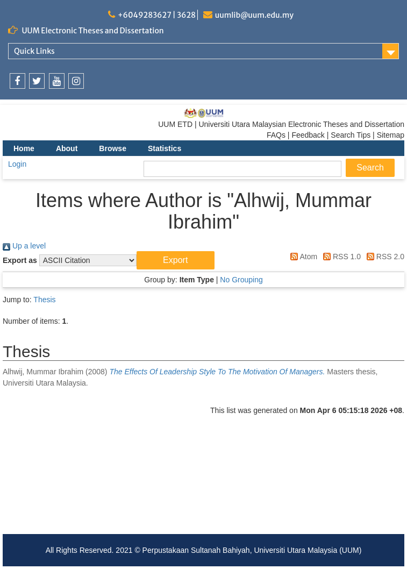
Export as (20, 260)
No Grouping (241, 279)
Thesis (44, 299)
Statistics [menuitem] (164, 148)
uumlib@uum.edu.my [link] (254, 15)
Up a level (24, 245)
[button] (176, 260)
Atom (302, 256)
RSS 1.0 (340, 256)
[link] (17, 81)
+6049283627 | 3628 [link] (157, 15)
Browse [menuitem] (112, 148)
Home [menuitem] (23, 148)
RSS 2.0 (383, 256)
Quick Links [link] (34, 51)
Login (17, 164)
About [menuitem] (66, 148)
